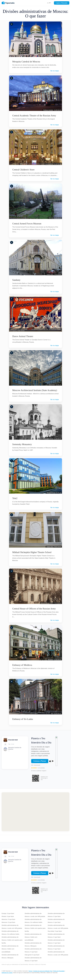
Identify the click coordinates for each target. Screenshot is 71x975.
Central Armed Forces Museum (26, 223)
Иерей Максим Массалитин (46, 438)
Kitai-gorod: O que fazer (32, 955)
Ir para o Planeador (61, 3)
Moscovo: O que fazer (8, 919)
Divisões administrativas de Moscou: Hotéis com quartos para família (12, 940)
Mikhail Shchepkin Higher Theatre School (31, 552)
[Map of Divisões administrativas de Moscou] (35, 811)
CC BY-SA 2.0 (57, 438)
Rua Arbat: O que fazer (55, 931)
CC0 (60, 56)
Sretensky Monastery (22, 444)
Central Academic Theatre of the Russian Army (34, 115)
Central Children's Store (23, 169)
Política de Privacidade (58, 971)
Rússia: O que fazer (8, 916)
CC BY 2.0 (58, 384)
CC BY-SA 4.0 (57, 110)
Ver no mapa (54, 71)
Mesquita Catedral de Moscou (26, 61)
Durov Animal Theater (22, 336)
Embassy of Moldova (22, 665)
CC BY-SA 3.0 (57, 164)
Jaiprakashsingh (49, 164)
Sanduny (16, 280)
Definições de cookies (7, 972)
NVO (52, 713)
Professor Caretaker (48, 110)
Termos (30, 971)
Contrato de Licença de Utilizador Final (42, 971)
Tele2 (14, 498)
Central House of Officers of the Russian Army (34, 608)
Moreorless (50, 659)
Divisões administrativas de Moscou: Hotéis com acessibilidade (10, 949)
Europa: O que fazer (8, 913)
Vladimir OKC (49, 274)
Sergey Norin (52, 384)
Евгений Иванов (51, 492)
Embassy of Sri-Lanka (22, 719)
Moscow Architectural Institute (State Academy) (34, 390)
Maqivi (56, 56)
